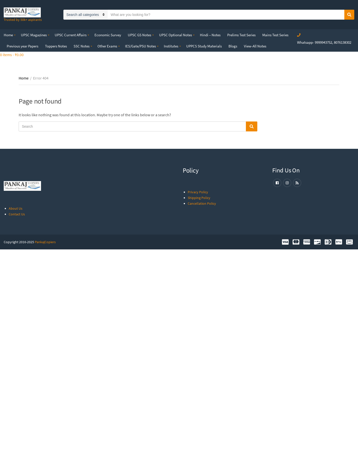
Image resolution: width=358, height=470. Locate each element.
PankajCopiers (45, 242)
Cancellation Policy (202, 203)
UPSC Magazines (34, 35)
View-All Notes (255, 46)
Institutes (171, 46)
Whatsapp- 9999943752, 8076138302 (324, 42)
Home (8, 35)
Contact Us (17, 214)
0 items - (12, 54)
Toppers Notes (56, 46)
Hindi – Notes (210, 35)
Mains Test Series (275, 35)
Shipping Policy (199, 198)
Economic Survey (107, 35)
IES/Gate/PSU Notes (140, 46)
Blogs (232, 46)
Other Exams (107, 46)
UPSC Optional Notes (175, 35)
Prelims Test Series (241, 35)
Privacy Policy (198, 192)
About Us (15, 208)
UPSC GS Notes (139, 35)
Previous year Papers (22, 46)
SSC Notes (82, 46)
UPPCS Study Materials (204, 46)
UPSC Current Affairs (71, 35)
